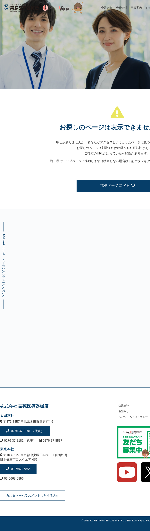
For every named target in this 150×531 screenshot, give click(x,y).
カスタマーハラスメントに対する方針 (32, 495)
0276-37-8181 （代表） (27, 431)
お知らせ (124, 411)
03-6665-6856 (20, 469)
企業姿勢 (106, 7)
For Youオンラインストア (133, 417)
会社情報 (121, 7)
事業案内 (136, 7)
